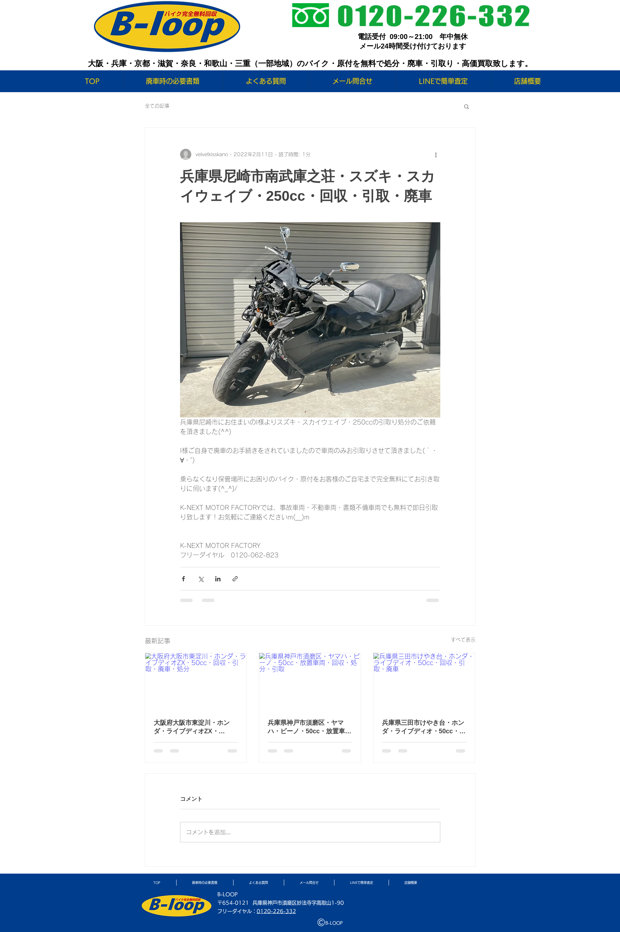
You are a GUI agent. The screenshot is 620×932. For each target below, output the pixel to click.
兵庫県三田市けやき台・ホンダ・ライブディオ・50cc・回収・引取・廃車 (424, 727)
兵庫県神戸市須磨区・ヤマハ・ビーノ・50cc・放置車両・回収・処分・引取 (306, 727)
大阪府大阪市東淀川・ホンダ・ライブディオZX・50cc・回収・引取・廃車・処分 (195, 727)
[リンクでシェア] (235, 578)
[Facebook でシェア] (183, 578)
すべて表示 (463, 639)
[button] (466, 106)
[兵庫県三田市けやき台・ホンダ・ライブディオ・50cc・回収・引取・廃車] (424, 681)
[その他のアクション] (436, 154)
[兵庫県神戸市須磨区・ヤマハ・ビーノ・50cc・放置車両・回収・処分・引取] (310, 681)
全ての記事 (157, 105)
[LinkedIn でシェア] (218, 578)
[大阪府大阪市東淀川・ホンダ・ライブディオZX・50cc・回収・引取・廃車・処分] (196, 681)
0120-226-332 (276, 911)
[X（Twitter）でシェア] (200, 578)
